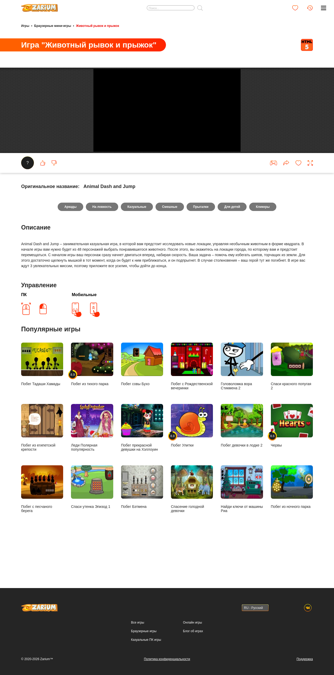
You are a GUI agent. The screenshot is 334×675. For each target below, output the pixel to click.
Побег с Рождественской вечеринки (192, 402)
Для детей (233, 242)
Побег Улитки (192, 461)
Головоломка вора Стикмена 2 (242, 402)
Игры (25, 25)
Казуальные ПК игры (146, 640)
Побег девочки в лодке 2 (242, 461)
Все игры (137, 622)
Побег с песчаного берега (42, 524)
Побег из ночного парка (292, 522)
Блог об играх (193, 631)
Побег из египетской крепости (42, 463)
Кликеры (264, 242)
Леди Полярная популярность (92, 463)
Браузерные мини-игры (52, 25)
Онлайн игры (192, 622)
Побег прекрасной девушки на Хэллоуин (142, 463)
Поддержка (304, 659)
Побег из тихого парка (92, 399)
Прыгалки (201, 242)
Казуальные (136, 242)
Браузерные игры (143, 631)
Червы (292, 461)
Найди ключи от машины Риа (242, 524)
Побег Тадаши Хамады (42, 399)
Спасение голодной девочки (192, 524)
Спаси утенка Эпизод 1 (92, 522)
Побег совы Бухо (142, 399)
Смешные (169, 242)
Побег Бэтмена (142, 522)
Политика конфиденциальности (167, 659)
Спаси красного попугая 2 (292, 402)
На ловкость (101, 242)
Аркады (69, 242)
